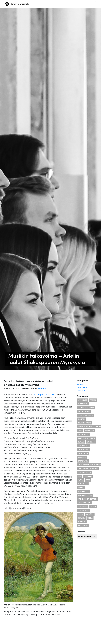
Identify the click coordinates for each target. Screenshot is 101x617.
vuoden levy (83, 526)
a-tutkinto (82, 400)
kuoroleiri (82, 457)
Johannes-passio (84, 423)
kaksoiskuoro (83, 434)
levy (79, 476)
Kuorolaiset (82, 388)
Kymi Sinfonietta (84, 472)
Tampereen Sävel (84, 503)
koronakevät (83, 446)
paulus (80, 480)
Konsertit (42, 388)
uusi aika (81, 518)
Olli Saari (88, 476)
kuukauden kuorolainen (88, 468)
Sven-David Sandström (87, 499)
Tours (80, 514)
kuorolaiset (83, 453)
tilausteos (82, 507)
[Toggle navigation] (92, 3)
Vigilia (90, 518)
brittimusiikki (83, 404)
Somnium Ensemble (17, 4)
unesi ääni (90, 514)
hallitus (81, 419)
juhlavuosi (89, 430)
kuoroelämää (83, 449)
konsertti (91, 442)
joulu (80, 430)
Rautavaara (83, 484)
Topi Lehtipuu (83, 510)
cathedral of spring (86, 408)
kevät (92, 438)
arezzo (93, 400)
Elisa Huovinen (84, 411)
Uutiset (80, 385)
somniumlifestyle (85, 495)
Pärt (88, 480)
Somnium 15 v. (83, 491)
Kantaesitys (83, 438)
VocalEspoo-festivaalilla (44, 394)
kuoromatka (83, 461)
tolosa (93, 507)
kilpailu (81, 442)
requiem (81, 487)
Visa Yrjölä (82, 522)
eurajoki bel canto (85, 415)
